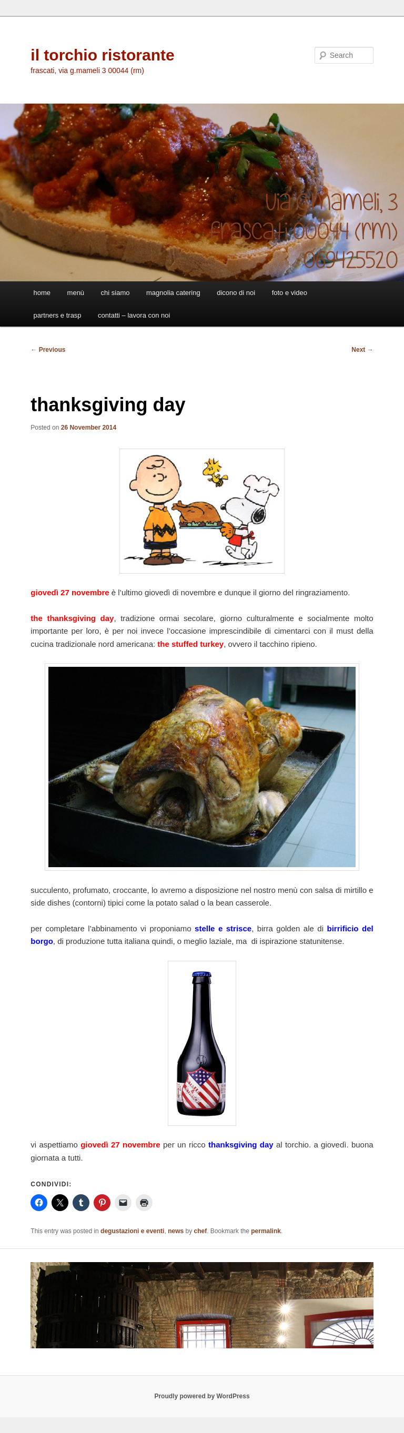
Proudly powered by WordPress (201, 1396)
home (42, 293)
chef (200, 1231)
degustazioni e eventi (132, 1231)
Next (362, 349)
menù (76, 293)
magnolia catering (173, 293)
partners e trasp (58, 315)
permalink (266, 1231)
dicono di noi (236, 293)
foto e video (289, 293)
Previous (48, 349)
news (176, 1231)
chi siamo (115, 293)
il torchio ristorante (102, 55)
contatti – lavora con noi (134, 315)
